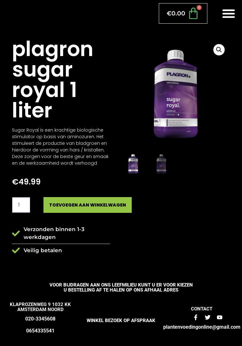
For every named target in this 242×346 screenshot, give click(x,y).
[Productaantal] (21, 205)
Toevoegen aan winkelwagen (87, 205)
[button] (229, 13)
